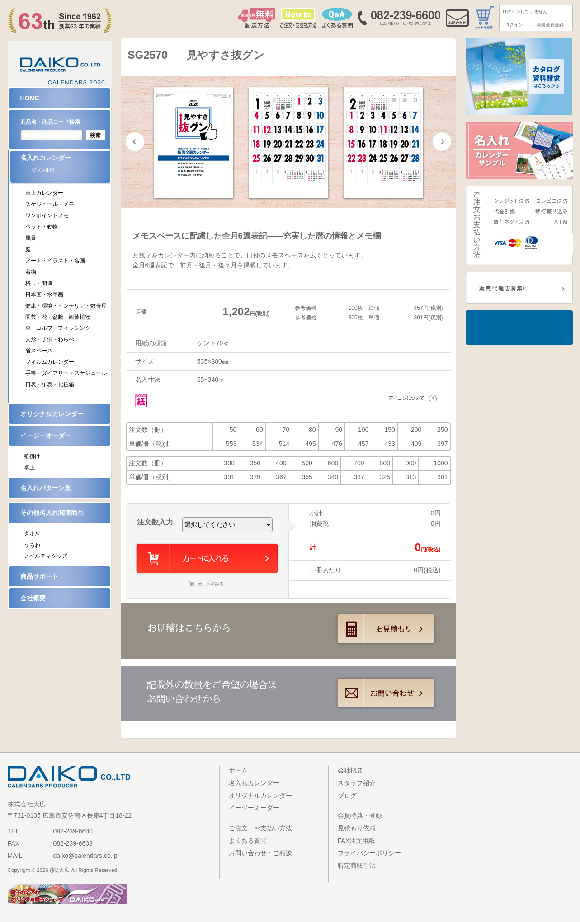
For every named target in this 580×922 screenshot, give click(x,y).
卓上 (29, 467)
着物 (30, 272)
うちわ (32, 545)
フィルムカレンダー (49, 362)
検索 (95, 135)
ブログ (347, 795)
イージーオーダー (45, 435)
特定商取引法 (357, 865)
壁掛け (32, 456)
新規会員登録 (550, 24)
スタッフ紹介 (357, 782)
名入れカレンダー (65, 166)
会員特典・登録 (360, 815)
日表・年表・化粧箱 (49, 384)
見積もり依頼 (357, 828)
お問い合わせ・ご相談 (260, 852)
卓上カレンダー (44, 193)
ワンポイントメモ (47, 215)
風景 (30, 238)
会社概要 (33, 598)
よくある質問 (248, 840)
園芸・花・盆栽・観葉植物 (57, 317)
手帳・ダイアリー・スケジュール (66, 373)
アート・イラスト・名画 (55, 260)
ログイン (514, 24)
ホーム (238, 770)
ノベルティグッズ (45, 556)
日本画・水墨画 (44, 294)
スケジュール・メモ (49, 204)
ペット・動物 (41, 227)
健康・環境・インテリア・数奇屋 (66, 306)
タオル (32, 533)
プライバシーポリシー (369, 852)
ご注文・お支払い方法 (260, 828)
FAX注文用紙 (356, 840)
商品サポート (39, 576)
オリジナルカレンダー (52, 413)
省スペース (38, 350)
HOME (29, 98)
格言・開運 (38, 283)
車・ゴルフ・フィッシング (57, 328)
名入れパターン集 (45, 487)
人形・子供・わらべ (49, 339)
